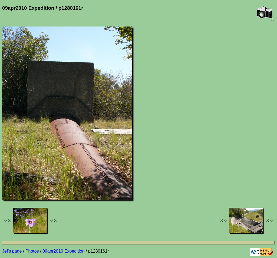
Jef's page (12, 251)
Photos (32, 251)
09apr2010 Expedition (63, 251)
